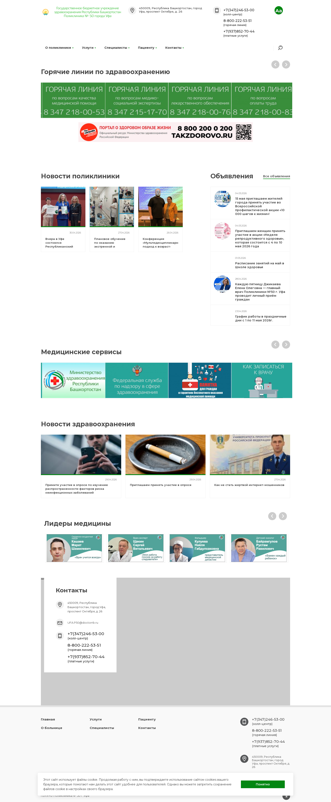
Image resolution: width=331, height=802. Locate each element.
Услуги (89, 48)
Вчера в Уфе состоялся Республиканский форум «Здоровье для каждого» (62, 246)
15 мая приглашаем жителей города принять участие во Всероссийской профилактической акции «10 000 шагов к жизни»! (260, 206)
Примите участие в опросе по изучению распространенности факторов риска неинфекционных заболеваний (76, 488)
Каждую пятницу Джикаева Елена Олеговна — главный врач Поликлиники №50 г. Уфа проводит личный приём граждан (260, 291)
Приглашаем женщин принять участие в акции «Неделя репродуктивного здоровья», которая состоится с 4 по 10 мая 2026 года (260, 238)
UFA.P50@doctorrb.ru (83, 622)
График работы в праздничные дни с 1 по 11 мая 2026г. (260, 318)
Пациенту (147, 48)
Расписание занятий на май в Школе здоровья (259, 265)
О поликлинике (59, 48)
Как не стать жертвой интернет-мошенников (249, 485)
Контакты (174, 48)
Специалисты (117, 48)
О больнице (51, 728)
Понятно (263, 784)
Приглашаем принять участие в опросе (160, 485)
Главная (48, 719)
